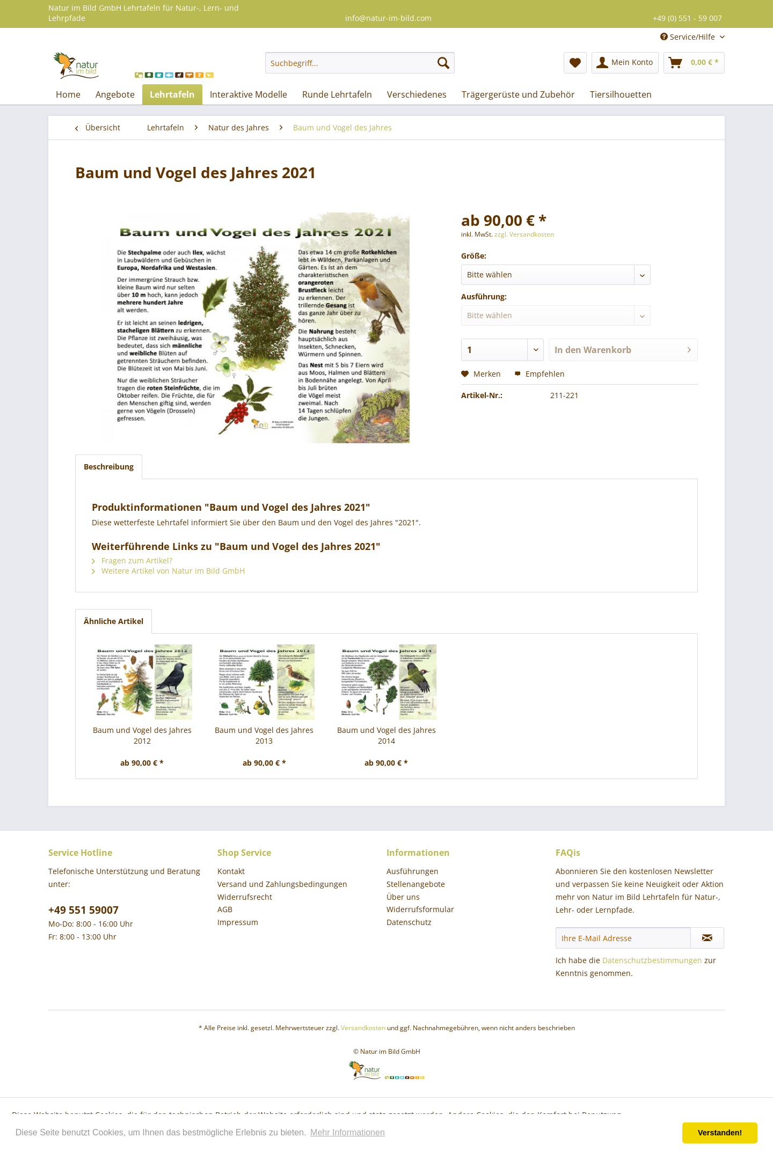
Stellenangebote (415, 884)
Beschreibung (109, 466)
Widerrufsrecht (244, 897)
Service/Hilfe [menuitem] (688, 37)
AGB (224, 909)
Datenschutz (409, 922)
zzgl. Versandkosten (524, 234)
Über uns (403, 897)
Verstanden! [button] (720, 1132)
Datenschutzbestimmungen (652, 960)
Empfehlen (539, 374)
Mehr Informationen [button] (347, 1132)
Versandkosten (363, 1027)
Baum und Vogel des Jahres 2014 (386, 735)
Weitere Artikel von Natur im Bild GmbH (168, 571)
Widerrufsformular (420, 909)
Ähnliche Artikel (113, 621)
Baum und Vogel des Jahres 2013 (264, 735)
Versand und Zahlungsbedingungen (282, 884)
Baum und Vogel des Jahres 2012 (142, 735)
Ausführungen (412, 871)
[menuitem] (360, 63)
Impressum (237, 922)
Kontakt (231, 871)
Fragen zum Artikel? (132, 560)
